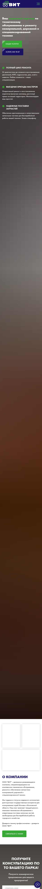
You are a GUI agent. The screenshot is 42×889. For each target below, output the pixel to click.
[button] (14, 833)
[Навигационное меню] (38, 4)
